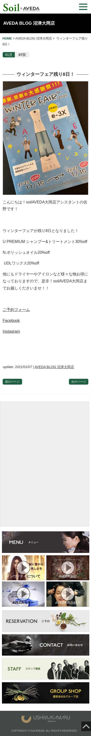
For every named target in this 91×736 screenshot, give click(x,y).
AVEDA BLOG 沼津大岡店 (29, 23)
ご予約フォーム (16, 310)
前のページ (12, 381)
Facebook (11, 320)
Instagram (11, 331)
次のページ (78, 381)
